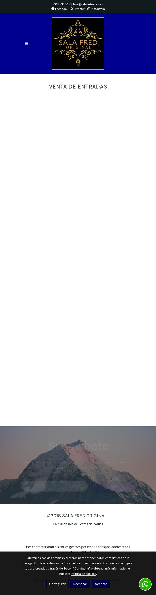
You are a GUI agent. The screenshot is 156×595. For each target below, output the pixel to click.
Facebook (59, 9)
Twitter (78, 9)
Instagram (96, 9)
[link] (78, 43)
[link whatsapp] (145, 584)
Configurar (57, 584)
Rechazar (80, 584)
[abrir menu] (26, 43)
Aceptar (101, 584)
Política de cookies (83, 573)
